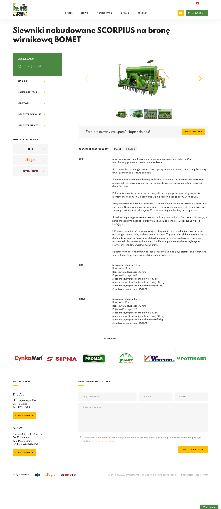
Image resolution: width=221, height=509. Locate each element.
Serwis (84, 13)
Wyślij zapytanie (193, 132)
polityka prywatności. (104, 441)
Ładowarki (24, 103)
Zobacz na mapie (24, 415)
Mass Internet (200, 475)
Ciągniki (22, 81)
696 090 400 (30, 444)
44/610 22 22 (24, 441)
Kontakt (142, 13)
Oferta (68, 13)
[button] (200, 78)
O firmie (125, 13)
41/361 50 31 (24, 407)
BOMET (118, 149)
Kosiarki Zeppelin (27, 92)
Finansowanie (104, 13)
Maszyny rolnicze (28, 125)
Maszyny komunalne (29, 114)
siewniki (131, 149)
